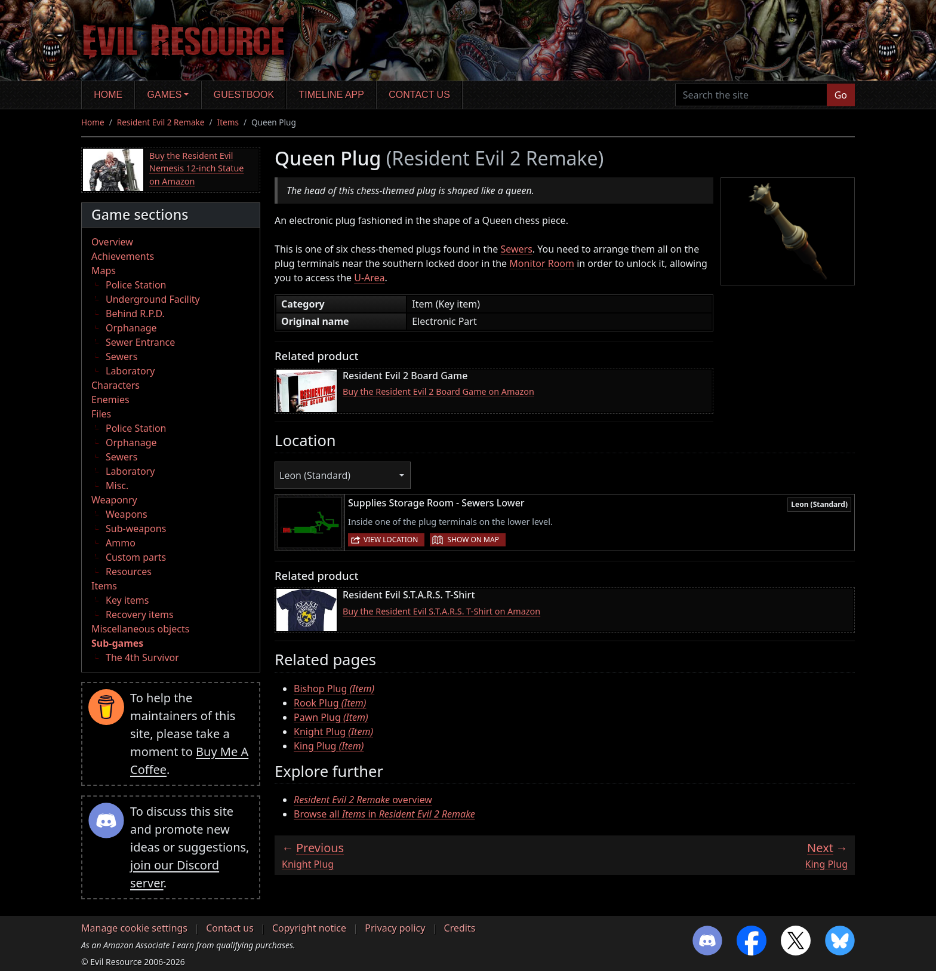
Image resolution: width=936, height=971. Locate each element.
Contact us (419, 95)
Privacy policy (395, 928)
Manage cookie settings (134, 928)
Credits (460, 928)
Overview (112, 241)
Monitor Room (541, 263)
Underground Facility (153, 299)
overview (363, 799)
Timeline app (331, 95)
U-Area (369, 277)
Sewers (121, 356)
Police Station (136, 284)
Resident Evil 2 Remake (161, 122)
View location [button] (391, 539)
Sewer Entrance (140, 342)
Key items (127, 600)
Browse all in (384, 814)
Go (841, 95)
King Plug (329, 745)
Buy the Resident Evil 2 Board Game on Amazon (438, 391)
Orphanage (131, 327)
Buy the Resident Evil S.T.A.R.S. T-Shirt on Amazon (441, 611)
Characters (115, 385)
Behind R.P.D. (135, 313)
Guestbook (244, 95)
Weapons (126, 514)
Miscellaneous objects (140, 628)
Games (164, 95)
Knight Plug (333, 731)
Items (228, 122)
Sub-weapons (136, 528)
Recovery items (140, 614)
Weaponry (114, 499)
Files (101, 413)
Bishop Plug (334, 688)
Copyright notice (309, 928)
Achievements (122, 256)
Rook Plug (330, 702)
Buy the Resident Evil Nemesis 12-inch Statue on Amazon (196, 168)
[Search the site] (751, 95)
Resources (129, 571)
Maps (103, 270)
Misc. (117, 485)
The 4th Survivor (142, 657)
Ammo (121, 542)
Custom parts (136, 557)
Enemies (110, 399)
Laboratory (130, 370)
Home (108, 95)
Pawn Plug (331, 717)
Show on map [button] (472, 539)
